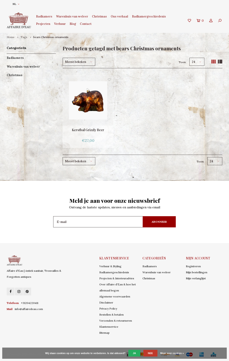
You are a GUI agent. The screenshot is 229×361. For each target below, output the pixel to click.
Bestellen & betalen (111, 314)
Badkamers (44, 16)
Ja (134, 353)
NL (16, 4)
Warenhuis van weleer (72, 16)
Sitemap (104, 332)
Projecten (43, 24)
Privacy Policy (108, 308)
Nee (150, 353)
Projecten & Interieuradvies (116, 278)
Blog (73, 24)
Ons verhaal (119, 16)
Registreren (193, 266)
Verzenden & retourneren (115, 320)
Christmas (99, 16)
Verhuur (60, 24)
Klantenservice (108, 326)
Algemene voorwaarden (114, 296)
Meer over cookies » (172, 353)
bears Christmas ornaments (50, 37)
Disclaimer (106, 302)
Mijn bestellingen (196, 272)
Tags (24, 37)
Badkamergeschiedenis (149, 16)
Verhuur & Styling (110, 266)
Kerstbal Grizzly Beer (88, 130)
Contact (85, 24)
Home (11, 37)
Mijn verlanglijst (196, 278)
